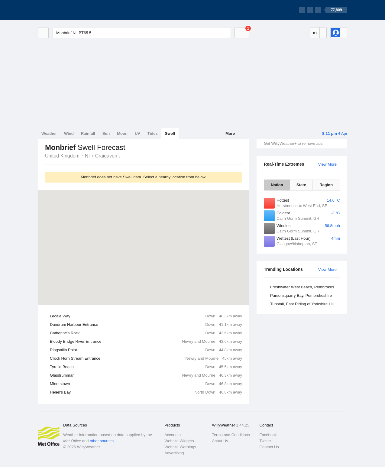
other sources (102, 441)
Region (326, 185)
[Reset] (214, 32)
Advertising (174, 453)
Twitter (265, 441)
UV (137, 133)
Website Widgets (179, 441)
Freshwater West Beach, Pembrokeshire (305, 287)
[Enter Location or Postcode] (141, 32)
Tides (152, 133)
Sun (106, 133)
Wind (69, 133)
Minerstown (146, 384)
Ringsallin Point (146, 350)
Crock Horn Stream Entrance (146, 358)
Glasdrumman (146, 375)
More (230, 133)
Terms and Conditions (231, 435)
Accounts (172, 435)
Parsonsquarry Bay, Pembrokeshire (301, 295)
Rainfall (88, 133)
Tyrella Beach (146, 367)
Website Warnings (180, 447)
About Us (220, 441)
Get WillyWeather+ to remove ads (293, 143)
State (301, 185)
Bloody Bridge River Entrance (146, 342)
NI (87, 155)
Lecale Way (146, 316)
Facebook (268, 435)
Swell (170, 133)
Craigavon (106, 155)
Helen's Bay (146, 392)
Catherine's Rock (146, 333)
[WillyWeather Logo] (66, 10)
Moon (122, 133)
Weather (49, 133)
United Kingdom (62, 155)
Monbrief (124, 155)
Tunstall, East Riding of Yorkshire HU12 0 (306, 304)
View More (327, 164)
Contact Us (269, 447)
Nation (277, 185)
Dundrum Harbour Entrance (146, 325)
